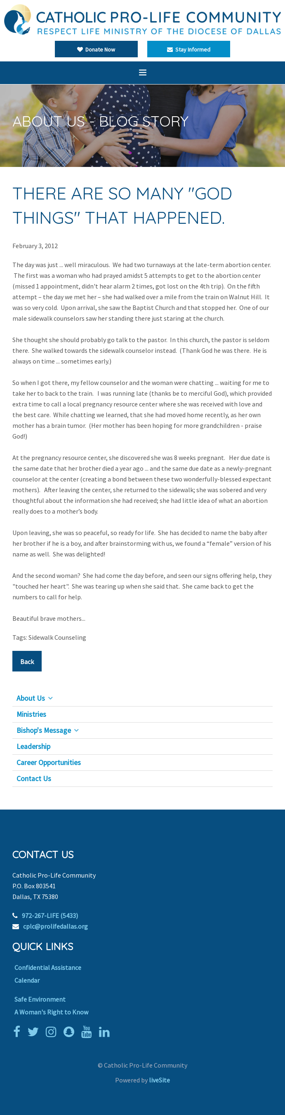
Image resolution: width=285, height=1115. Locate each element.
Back (27, 661)
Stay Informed (188, 49)
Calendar (27, 980)
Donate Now (96, 49)
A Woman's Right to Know (51, 1012)
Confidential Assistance (47, 967)
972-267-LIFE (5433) (50, 915)
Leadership (33, 746)
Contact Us (33, 778)
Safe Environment (40, 999)
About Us (30, 698)
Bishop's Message (43, 730)
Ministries (31, 714)
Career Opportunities (48, 762)
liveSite (159, 1080)
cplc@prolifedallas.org (55, 926)
